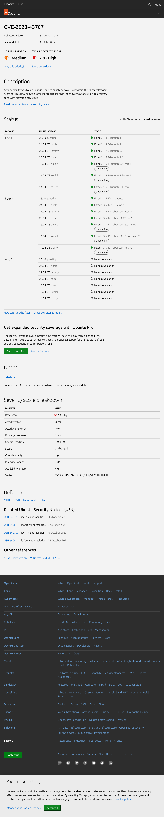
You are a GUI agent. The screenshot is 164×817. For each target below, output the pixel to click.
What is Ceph (65, 590)
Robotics (9, 622)
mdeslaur (9, 377)
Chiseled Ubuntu (94, 692)
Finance (118, 740)
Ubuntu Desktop (14, 645)
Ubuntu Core (11, 637)
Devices (121, 719)
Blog (101, 754)
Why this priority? (14, 66)
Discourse (118, 712)
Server (74, 704)
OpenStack (10, 583)
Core (92, 704)
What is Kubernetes (69, 598)
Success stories (79, 637)
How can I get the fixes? (17, 312)
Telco (108, 740)
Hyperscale (64, 653)
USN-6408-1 (11, 524)
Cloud (7, 661)
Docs (109, 590)
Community (96, 622)
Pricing (105, 712)
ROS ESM (63, 622)
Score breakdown (42, 66)
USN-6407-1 (11, 516)
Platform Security (68, 672)
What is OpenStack (68, 583)
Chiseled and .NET (117, 692)
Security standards (114, 672)
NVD (17, 500)
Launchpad (29, 500)
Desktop (62, 704)
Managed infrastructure (18, 606)
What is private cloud (102, 661)
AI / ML (8, 614)
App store (63, 629)
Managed (81, 590)
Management (102, 629)
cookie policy (123, 799)
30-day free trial (40, 351)
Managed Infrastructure (103, 727)
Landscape (10, 684)
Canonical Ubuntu (14, 3)
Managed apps (66, 606)
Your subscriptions (68, 712)
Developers (83, 645)
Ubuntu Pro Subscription (72, 719)
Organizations (66, 645)
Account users (90, 712)
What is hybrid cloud (129, 661)
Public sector (94, 740)
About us (63, 754)
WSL (83, 704)
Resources (123, 598)
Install (86, 583)
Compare (90, 684)
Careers (91, 754)
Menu (158, 4)
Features (63, 637)
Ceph (7, 590)
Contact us (13, 755)
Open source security (131, 727)
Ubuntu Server (12, 653)
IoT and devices (67, 732)
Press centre (128, 754)
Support (97, 583)
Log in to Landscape (129, 684)
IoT (6, 629)
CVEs (131, 672)
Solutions (9, 727)
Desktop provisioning (101, 719)
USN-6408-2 (11, 540)
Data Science (80, 614)
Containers (10, 692)
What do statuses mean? (48, 312)
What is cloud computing (72, 661)
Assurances (64, 676)
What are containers (69, 692)
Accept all (52, 807)
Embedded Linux (82, 629)
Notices (142, 672)
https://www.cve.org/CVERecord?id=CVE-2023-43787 (35, 557)
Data (65, 727)
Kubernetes (11, 598)
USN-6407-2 (11, 532)
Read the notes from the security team (26, 104)
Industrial (79, 740)
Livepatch (95, 672)
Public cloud (74, 665)
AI (59, 727)
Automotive (64, 740)
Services (96, 637)
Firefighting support (138, 712)
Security (9, 672)
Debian (43, 500)
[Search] (149, 4)
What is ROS (79, 622)
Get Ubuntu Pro (16, 351)
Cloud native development (93, 732)
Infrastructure (79, 727)
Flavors (98, 645)
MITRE (7, 500)
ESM (83, 672)
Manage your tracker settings (24, 807)
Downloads (10, 704)
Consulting (96, 590)
